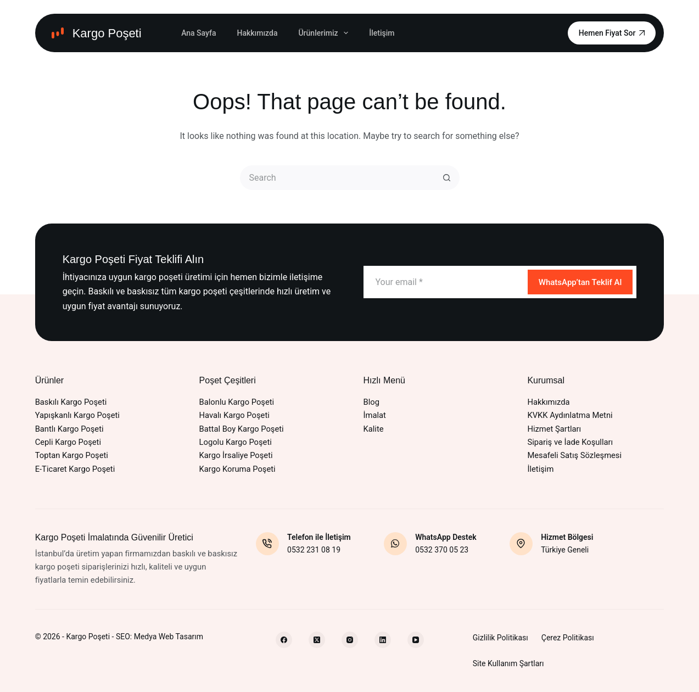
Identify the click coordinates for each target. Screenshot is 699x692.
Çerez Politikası (567, 637)
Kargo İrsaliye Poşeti (236, 455)
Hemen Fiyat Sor (612, 33)
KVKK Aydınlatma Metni (569, 415)
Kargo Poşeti (107, 33)
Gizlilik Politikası (500, 637)
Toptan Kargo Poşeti (71, 455)
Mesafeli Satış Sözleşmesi (574, 455)
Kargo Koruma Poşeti (237, 469)
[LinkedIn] (382, 640)
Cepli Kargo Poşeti (68, 442)
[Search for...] (337, 177)
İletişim (381, 33)
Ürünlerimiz (325, 33)
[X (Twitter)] (317, 640)
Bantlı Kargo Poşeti (69, 429)
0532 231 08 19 (313, 549)
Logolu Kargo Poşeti (235, 442)
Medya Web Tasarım (168, 636)
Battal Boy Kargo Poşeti (241, 429)
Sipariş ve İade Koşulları (570, 442)
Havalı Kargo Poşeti (234, 415)
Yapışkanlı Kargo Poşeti (77, 415)
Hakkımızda (257, 33)
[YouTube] (415, 640)
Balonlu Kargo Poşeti (237, 402)
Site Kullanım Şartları (508, 663)
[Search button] (447, 177)
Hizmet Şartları (554, 429)
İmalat (375, 415)
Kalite (374, 429)
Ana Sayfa (198, 33)
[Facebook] (284, 640)
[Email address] (444, 282)
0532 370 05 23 (441, 549)
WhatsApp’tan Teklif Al (580, 282)
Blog (371, 402)
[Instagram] (350, 640)
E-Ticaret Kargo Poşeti (75, 469)
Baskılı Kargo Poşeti (71, 402)
